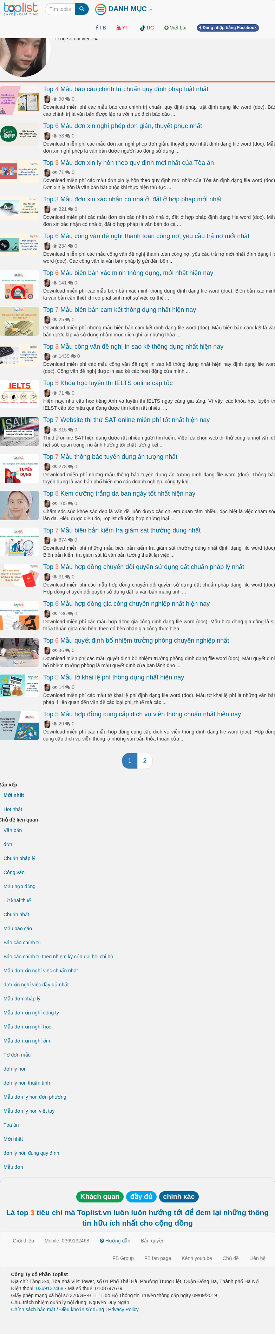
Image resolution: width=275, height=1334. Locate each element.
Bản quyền (152, 1240)
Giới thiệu (23, 1240)
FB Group (123, 1258)
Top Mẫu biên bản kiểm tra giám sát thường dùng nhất (122, 530)
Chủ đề (231, 1258)
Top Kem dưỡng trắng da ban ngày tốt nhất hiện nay (119, 493)
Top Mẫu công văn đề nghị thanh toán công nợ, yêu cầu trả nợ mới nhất (146, 236)
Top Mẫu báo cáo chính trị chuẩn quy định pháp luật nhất (125, 89)
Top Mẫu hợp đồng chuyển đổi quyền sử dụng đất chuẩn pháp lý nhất (143, 566)
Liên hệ (257, 1258)
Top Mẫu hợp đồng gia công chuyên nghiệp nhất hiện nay (126, 603)
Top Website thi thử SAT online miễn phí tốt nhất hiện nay (126, 419)
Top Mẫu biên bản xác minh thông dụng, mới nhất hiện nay (128, 272)
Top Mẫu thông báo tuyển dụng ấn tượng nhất (110, 456)
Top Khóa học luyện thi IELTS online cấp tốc (108, 383)
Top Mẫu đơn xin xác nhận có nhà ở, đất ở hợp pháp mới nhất (132, 199)
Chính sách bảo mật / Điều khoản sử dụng (57, 1309)
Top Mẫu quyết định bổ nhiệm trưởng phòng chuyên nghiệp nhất (136, 640)
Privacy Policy (123, 1309)
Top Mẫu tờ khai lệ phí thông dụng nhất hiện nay (113, 677)
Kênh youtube (197, 1258)
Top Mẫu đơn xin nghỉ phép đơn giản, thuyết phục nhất (122, 125)
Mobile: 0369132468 (67, 1240)
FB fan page (157, 1258)
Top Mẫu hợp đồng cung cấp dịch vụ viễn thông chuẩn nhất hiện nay (142, 714)
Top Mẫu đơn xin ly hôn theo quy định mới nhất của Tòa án (128, 162)
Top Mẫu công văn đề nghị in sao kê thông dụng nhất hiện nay (133, 346)
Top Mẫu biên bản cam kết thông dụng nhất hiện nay (119, 309)
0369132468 (50, 1288)
